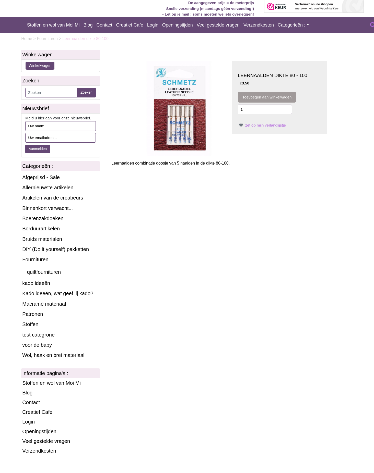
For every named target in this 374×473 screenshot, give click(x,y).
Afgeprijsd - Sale (41, 177)
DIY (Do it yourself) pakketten (55, 249)
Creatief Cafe (129, 25)
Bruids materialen (42, 239)
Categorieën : (291, 25)
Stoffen (30, 324)
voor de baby (37, 345)
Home (27, 38)
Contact (104, 25)
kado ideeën (36, 283)
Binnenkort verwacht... (47, 208)
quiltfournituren (44, 272)
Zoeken (86, 92)
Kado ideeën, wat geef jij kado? (57, 293)
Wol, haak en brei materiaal (53, 355)
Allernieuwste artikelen (47, 187)
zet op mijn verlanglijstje (262, 125)
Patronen (32, 314)
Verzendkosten (258, 25)
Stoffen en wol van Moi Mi (53, 25)
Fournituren (48, 38)
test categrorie (38, 335)
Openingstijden (177, 25)
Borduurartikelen (41, 228)
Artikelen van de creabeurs (52, 198)
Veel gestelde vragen (218, 25)
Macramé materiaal (44, 304)
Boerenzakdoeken (42, 218)
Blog (88, 25)
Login (152, 25)
